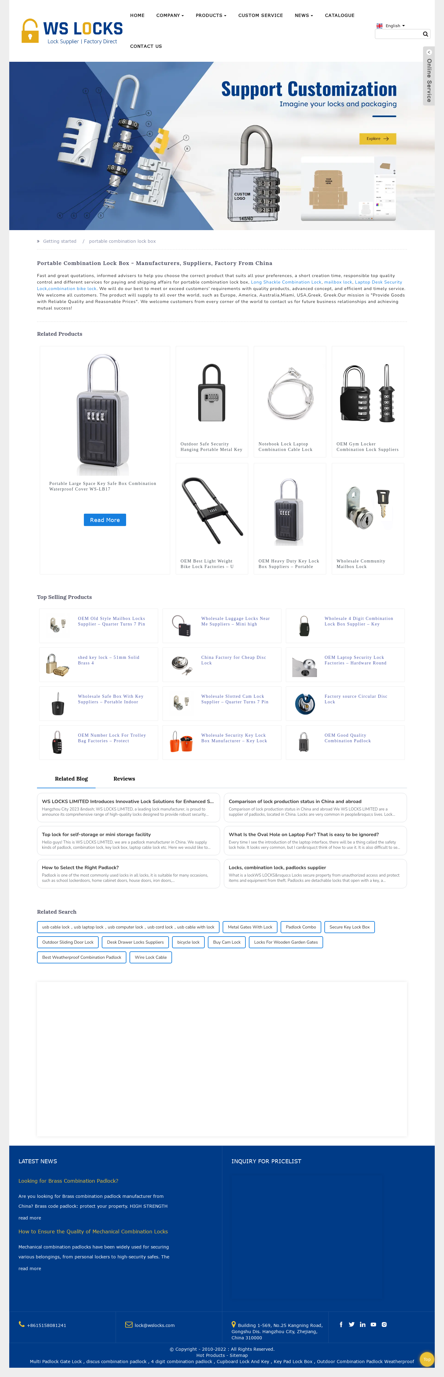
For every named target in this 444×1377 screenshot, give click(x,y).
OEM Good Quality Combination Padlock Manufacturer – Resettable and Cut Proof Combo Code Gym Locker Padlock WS (358, 738)
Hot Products (210, 1355)
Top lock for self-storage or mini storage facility (96, 834)
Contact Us (146, 46)
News (304, 15)
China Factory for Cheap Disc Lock (233, 660)
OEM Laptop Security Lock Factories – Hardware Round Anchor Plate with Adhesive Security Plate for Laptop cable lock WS (359, 660)
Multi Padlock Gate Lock (56, 1361)
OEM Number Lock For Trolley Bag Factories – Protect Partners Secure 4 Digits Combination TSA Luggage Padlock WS (112, 738)
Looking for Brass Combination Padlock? (68, 1181)
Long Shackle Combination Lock (286, 282)
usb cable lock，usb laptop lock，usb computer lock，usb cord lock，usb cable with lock (128, 927)
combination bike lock (72, 289)
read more (29, 1217)
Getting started (59, 241)
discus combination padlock (116, 1361)
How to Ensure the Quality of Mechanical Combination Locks (93, 1231)
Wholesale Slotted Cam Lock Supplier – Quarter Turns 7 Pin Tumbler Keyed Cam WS (235, 699)
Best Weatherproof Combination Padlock (81, 957)
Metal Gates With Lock (250, 927)
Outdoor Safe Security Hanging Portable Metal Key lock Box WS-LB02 (212, 449)
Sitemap (239, 1355)
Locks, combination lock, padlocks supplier (277, 867)
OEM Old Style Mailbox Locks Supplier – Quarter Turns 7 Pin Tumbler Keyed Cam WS (112, 621)
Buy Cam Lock (226, 942)
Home (137, 15)
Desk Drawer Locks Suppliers (135, 942)
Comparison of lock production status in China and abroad (295, 801)
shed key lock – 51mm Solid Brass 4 (109, 660)
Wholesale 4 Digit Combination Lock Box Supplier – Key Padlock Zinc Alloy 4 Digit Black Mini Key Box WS (359, 621)
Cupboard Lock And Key (243, 1361)
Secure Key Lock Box (350, 927)
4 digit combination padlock (181, 1361)
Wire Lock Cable (151, 957)
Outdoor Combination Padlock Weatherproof (365, 1361)
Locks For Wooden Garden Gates (286, 942)
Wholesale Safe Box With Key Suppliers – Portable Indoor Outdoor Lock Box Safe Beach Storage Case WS (111, 699)
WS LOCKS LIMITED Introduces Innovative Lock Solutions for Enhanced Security (128, 801)
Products (211, 15)
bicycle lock (188, 942)
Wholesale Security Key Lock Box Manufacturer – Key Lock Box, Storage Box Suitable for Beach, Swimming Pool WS (234, 738)
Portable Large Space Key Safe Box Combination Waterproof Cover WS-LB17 (102, 486)
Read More (105, 519)
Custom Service (260, 15)
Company (170, 15)
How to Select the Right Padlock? (80, 867)
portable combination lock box (122, 241)
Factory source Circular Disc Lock (356, 699)
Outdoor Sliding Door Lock (67, 942)
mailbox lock (338, 282)
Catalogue (340, 15)
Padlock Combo (301, 927)
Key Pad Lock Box (293, 1361)
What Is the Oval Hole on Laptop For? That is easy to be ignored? (304, 834)
